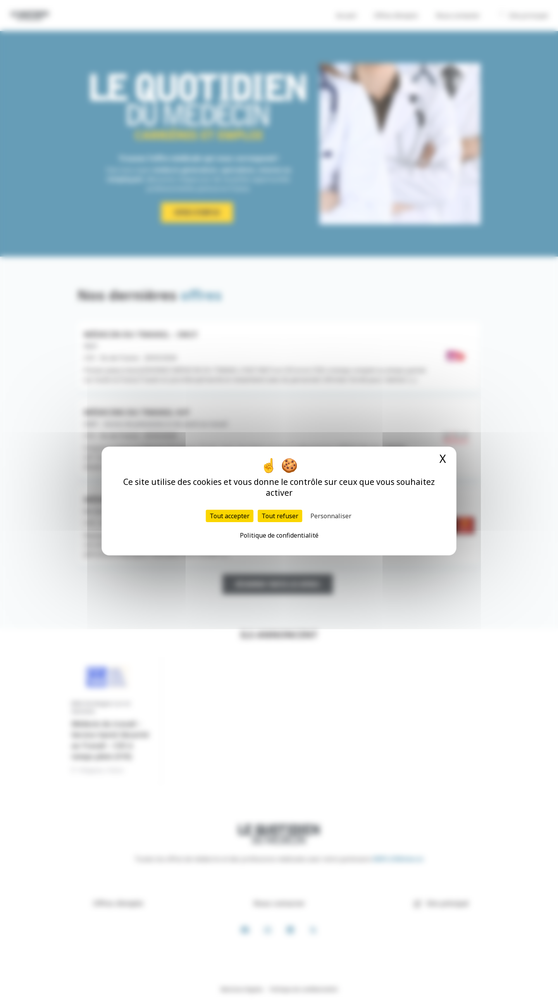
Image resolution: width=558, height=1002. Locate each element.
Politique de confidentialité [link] (279, 535)
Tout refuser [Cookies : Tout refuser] (280, 516)
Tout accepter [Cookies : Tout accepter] (230, 516)
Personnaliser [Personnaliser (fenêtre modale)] (330, 516)
